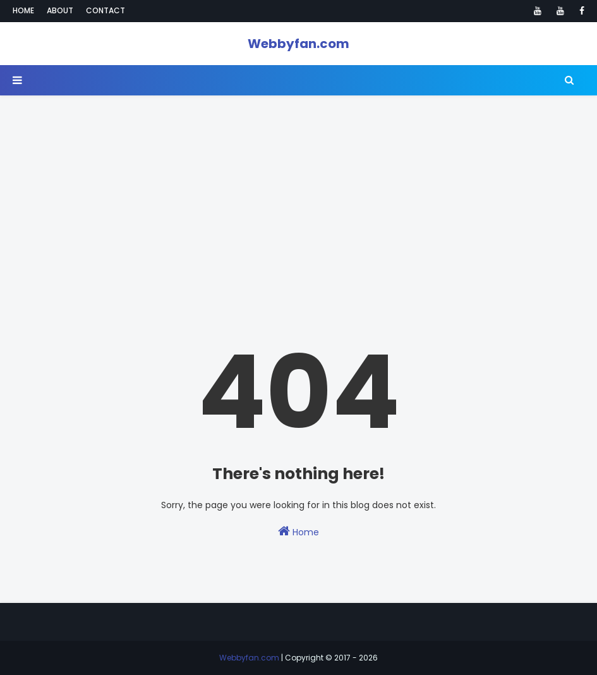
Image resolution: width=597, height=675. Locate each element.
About (60, 10)
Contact (105, 10)
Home (23, 10)
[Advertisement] (298, 183)
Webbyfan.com (298, 43)
